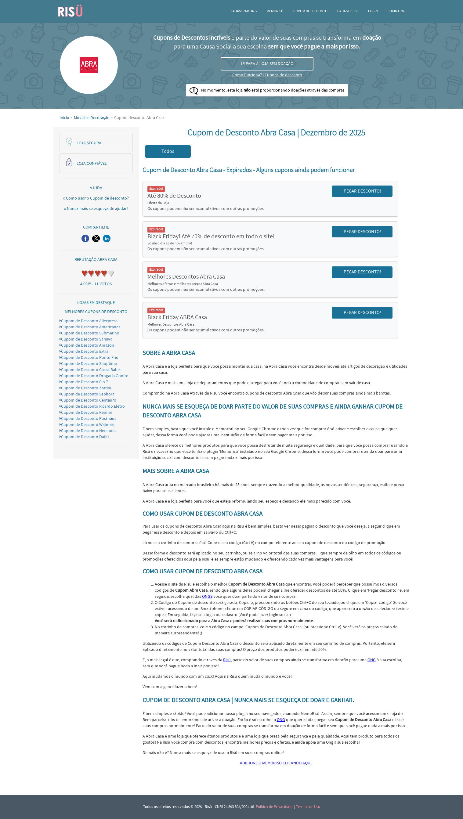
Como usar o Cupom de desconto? (97, 198)
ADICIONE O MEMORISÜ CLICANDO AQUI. (276, 763)
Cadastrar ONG (243, 11)
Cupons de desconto (283, 75)
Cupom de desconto (310, 11)
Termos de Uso (308, 806)
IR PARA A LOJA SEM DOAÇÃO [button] (267, 64)
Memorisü (275, 11)
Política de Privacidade (274, 806)
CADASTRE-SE (347, 11)
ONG (371, 660)
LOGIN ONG (396, 11)
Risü (227, 660)
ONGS (207, 596)
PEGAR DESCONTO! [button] (362, 191)
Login (373, 11)
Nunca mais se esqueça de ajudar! (97, 208)
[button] (85, 238)
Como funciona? (247, 75)
